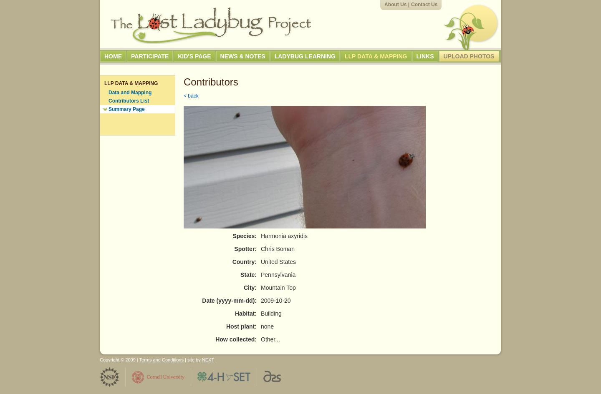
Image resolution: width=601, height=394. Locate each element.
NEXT (208, 359)
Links (425, 56)
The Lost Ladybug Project (211, 25)
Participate (150, 56)
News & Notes (242, 56)
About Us (395, 5)
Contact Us (424, 5)
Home (113, 56)
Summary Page (127, 109)
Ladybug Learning (305, 56)
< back (191, 96)
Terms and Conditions (161, 359)
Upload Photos (469, 56)
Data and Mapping (130, 92)
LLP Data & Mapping (376, 56)
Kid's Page (194, 56)
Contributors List (129, 101)
